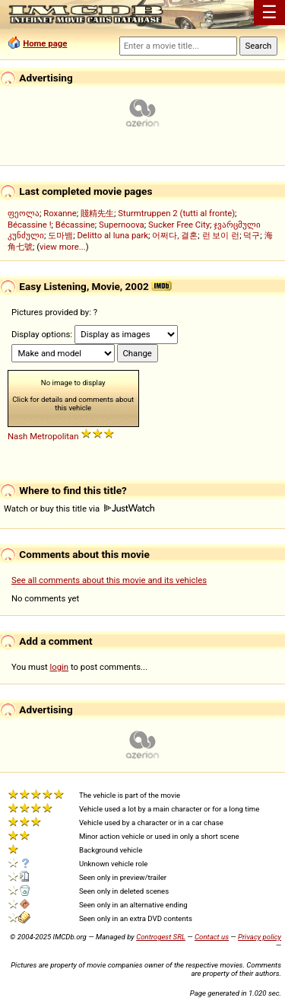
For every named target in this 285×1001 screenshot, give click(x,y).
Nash (17, 436)
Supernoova (121, 224)
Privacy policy (259, 936)
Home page (45, 43)
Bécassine (75, 224)
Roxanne (60, 213)
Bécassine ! (30, 224)
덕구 (251, 235)
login (59, 666)
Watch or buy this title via (79, 508)
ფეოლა (24, 213)
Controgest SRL (160, 936)
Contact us (212, 936)
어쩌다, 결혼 (175, 235)
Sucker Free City (179, 224)
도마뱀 (60, 235)
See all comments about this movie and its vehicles (109, 580)
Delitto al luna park (112, 235)
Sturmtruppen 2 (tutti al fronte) (176, 213)
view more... (63, 246)
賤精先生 (97, 213)
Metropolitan (54, 436)
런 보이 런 (221, 235)
